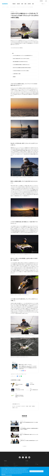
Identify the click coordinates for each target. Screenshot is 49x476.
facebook (20, 457)
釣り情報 (27, 460)
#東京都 (13, 407)
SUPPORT (29, 3)
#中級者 (27, 406)
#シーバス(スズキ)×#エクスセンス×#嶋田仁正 (16, 47)
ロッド (14, 463)
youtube (29, 457)
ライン (14, 464)
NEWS (25, 3)
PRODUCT (14, 3)
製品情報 (5, 460)
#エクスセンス (23, 406)
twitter (23, 457)
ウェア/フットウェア (16, 465)
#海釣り (30, 406)
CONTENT (18, 3)
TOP (46, 453)
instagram (26, 457)
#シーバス (13, 406)
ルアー (5, 464)
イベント (36, 463)
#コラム (16, 407)
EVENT (22, 3)
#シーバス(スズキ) (18, 406)
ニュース (26, 464)
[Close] (48, 471)
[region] (24, 471)
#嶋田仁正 (33, 406)
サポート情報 (36, 464)
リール (4, 463)
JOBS (33, 3)
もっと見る (24, 446)
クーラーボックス (6, 465)
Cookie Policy (3, 474)
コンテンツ (27, 463)
